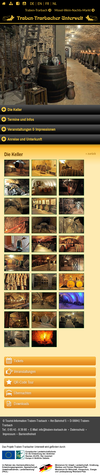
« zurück (91, 153)
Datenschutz (77, 430)
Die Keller (15, 109)
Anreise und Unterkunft (25, 139)
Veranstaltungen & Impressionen (31, 129)
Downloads (21, 403)
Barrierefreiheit (27, 434)
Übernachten (22, 393)
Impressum (9, 434)
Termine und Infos (21, 119)
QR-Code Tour (24, 382)
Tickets (18, 361)
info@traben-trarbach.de (53, 430)
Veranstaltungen (25, 371)
